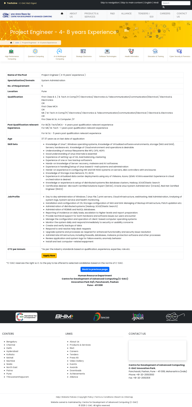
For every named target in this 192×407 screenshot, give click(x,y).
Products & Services (92, 15)
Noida (9, 364)
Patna (9, 370)
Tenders (143, 13)
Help (58, 397)
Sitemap (129, 397)
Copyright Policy (85, 397)
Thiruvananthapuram (17, 376)
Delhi (9, 348)
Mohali (9, 357)
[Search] (176, 3)
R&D (112, 13)
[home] (62, 15)
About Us (73, 15)
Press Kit (74, 357)
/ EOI (151, 15)
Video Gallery (77, 360)
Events (73, 364)
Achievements (77, 373)
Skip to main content (132, 2)
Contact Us (182, 15)
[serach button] (163, 7)
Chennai (10, 344)
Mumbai (10, 360)
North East (11, 367)
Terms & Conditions (104, 397)
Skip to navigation (110, 2)
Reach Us (119, 397)
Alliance (126, 13)
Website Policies (69, 397)
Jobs (17, 43)
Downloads (75, 370)
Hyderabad (12, 351)
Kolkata (10, 354)
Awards (74, 367)
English (148, 2)
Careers (165, 13)
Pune (9, 373)
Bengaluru (11, 341)
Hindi (155, 2)
